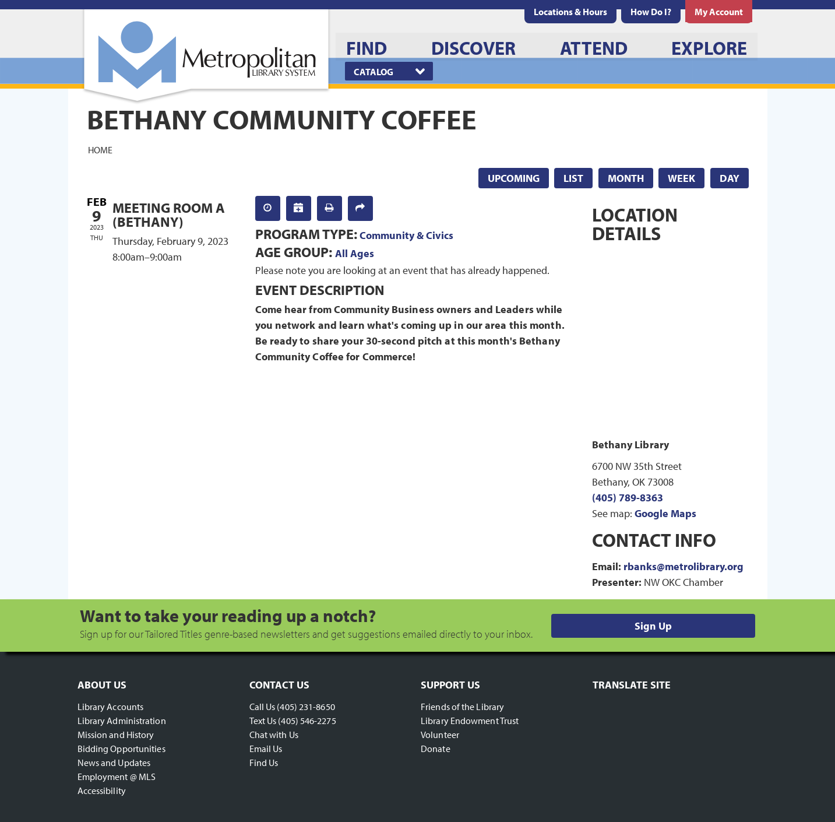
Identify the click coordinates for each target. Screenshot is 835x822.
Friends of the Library (462, 706)
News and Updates (114, 762)
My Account (719, 11)
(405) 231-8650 (305, 706)
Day (729, 178)
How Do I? (650, 11)
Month (626, 178)
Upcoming (514, 178)
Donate (435, 748)
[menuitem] (570, 11)
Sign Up (653, 626)
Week (681, 178)
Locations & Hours (570, 11)
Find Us (264, 762)
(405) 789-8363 (627, 497)
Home (100, 149)
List (573, 178)
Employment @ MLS (116, 776)
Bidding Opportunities (121, 748)
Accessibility (101, 790)
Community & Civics (406, 235)
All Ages (354, 253)
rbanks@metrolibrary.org (683, 566)
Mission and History (115, 734)
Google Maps (665, 513)
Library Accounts (110, 706)
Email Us (266, 748)
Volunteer (440, 734)
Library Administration (121, 720)
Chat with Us (273, 734)
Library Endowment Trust (470, 720)
